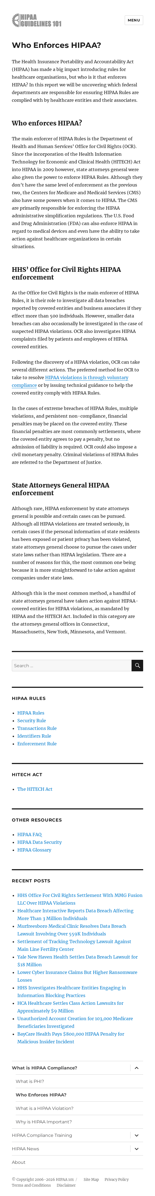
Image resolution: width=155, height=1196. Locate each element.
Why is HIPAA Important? (44, 1121)
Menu (134, 20)
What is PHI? (30, 1081)
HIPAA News (25, 1148)
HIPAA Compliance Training (42, 1135)
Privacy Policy (117, 1179)
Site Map (91, 1179)
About (19, 1162)
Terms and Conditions (31, 1185)
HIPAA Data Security (39, 842)
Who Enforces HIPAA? (41, 1095)
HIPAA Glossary (34, 850)
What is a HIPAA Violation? (45, 1108)
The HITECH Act (35, 789)
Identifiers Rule (34, 736)
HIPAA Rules (30, 713)
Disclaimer (66, 1185)
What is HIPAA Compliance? (44, 1068)
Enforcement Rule (37, 743)
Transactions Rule (37, 728)
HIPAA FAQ (29, 834)
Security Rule (31, 720)
